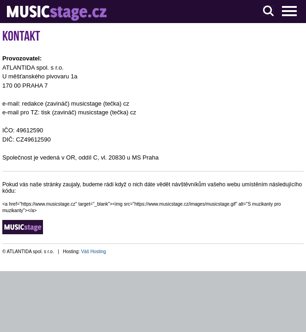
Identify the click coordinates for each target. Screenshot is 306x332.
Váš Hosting (93, 251)
